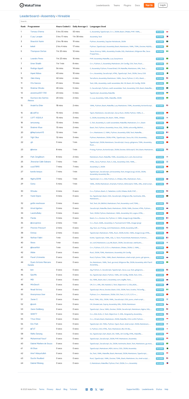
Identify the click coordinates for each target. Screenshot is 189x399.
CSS (144, 73)
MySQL (149, 46)
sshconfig (132, 127)
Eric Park (34, 324)
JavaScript (107, 73)
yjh (31, 142)
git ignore (145, 257)
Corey (32, 184)
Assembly (48, 16)
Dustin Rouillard (37, 358)
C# (118, 68)
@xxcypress (35, 223)
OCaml (96, 319)
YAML (137, 32)
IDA (95, 314)
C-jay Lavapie (36, 37)
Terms (41, 389)
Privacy (50, 389)
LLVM (118, 191)
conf (131, 203)
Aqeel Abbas (35, 73)
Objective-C (123, 285)
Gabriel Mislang (36, 363)
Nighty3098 (35, 179)
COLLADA (132, 285)
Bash (122, 32)
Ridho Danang (36, 334)
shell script (147, 184)
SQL (123, 51)
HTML (115, 73)
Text (100, 37)
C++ (112, 32)
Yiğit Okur (34, 137)
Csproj (105, 304)
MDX (111, 348)
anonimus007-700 (38, 93)
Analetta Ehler (36, 105)
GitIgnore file (140, 51)
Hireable (64, 16)
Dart (104, 334)
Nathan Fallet (36, 238)
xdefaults (137, 243)
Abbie (32, 252)
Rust (140, 63)
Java (92, 51)
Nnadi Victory (36, 290)
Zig (91, 228)
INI (122, 83)
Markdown (124, 46)
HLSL (100, 314)
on (99, 228)
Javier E (34, 299)
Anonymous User (37, 294)
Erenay (33, 233)
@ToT (32, 329)
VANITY (33, 314)
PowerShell (112, 68)
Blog (65, 389)
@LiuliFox (34, 113)
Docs (137, 5)
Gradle (118, 51)
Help (166, 389)
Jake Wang (35, 78)
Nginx (143, 309)
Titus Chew (35, 319)
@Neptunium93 (37, 132)
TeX (93, 123)
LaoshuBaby (35, 213)
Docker (142, 46)
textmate (137, 196)
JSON (116, 32)
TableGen (112, 191)
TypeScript (104, 32)
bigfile (123, 280)
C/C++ (108, 247)
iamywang (34, 123)
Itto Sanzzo (35, 83)
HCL (137, 78)
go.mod (115, 262)
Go (91, 196)
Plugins (127, 5)
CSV (131, 63)
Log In (163, 5)
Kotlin (126, 233)
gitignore (134, 142)
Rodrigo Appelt (36, 68)
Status (159, 389)
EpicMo (33, 275)
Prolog (92, 150)
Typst (92, 113)
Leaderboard (29, 16)
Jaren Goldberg (37, 309)
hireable (160, 32)
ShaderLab (97, 304)
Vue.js (126, 142)
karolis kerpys (36, 172)
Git (107, 118)
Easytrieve (118, 59)
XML (139, 68)
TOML (137, 46)
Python (93, 41)
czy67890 (35, 167)
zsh (130, 157)
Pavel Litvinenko (37, 257)
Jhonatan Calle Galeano (40, 162)
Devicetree (137, 157)
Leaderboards (103, 5)
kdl (104, 280)
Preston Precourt (38, 228)
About (58, 389)
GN (103, 285)
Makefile (106, 59)
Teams (117, 5)
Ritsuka (33, 191)
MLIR (130, 191)
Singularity (128, 314)
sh (91, 243)
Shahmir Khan (36, 127)
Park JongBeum (37, 157)
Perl (118, 203)
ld (126, 157)
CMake (127, 32)
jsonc (138, 257)
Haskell (108, 285)
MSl (32, 280)
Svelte (133, 290)
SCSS (137, 172)
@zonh (33, 304)
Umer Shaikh (35, 63)
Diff (135, 228)
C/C (102, 247)
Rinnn (32, 243)
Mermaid (118, 353)
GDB (128, 132)
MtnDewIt (34, 285)
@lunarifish (35, 247)
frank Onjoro (35, 196)
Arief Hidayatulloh (38, 353)
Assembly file (103, 174)
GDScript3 (130, 150)
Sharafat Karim (37, 41)
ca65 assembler (113, 83)
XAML (101, 223)
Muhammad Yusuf (38, 339)
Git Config (125, 63)
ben (32, 270)
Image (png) (136, 223)
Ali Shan (33, 348)
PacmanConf (120, 223)
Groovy (98, 51)
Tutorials (73, 389)
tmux (116, 127)
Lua (111, 59)
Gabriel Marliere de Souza (41, 344)
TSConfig (140, 290)
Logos (135, 213)
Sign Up (149, 5)
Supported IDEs (133, 389)
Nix (129, 329)
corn (119, 280)
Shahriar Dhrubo (37, 88)
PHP (133, 32)
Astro (115, 348)
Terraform (94, 78)
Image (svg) (130, 172)
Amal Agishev (36, 208)
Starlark (113, 184)
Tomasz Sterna (37, 32)
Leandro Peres (36, 59)
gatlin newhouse (37, 203)
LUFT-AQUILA (36, 118)
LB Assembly (115, 172)
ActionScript (146, 105)
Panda (33, 218)
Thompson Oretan (38, 51)
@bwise (33, 150)
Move (102, 290)
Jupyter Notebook (112, 41)
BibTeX (140, 127)
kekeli (32, 46)
